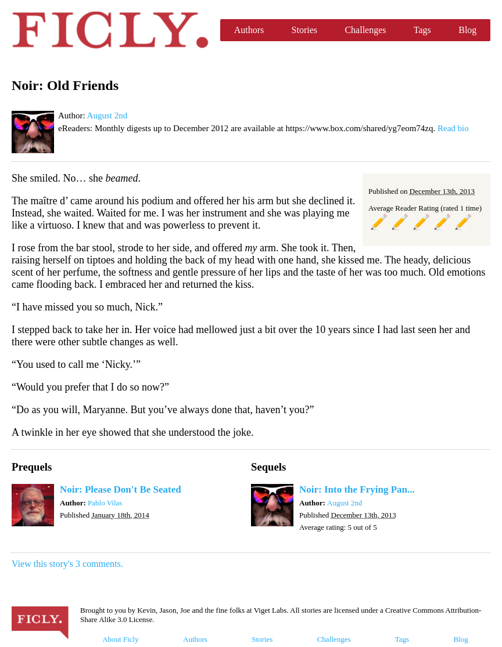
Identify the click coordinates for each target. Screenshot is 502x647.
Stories (304, 30)
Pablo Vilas (105, 502)
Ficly (110, 30)
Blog (467, 30)
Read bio (453, 128)
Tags (422, 30)
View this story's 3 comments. (67, 564)
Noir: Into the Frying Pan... (357, 489)
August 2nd (107, 115)
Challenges (365, 30)
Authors (249, 30)
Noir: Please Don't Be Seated (120, 489)
